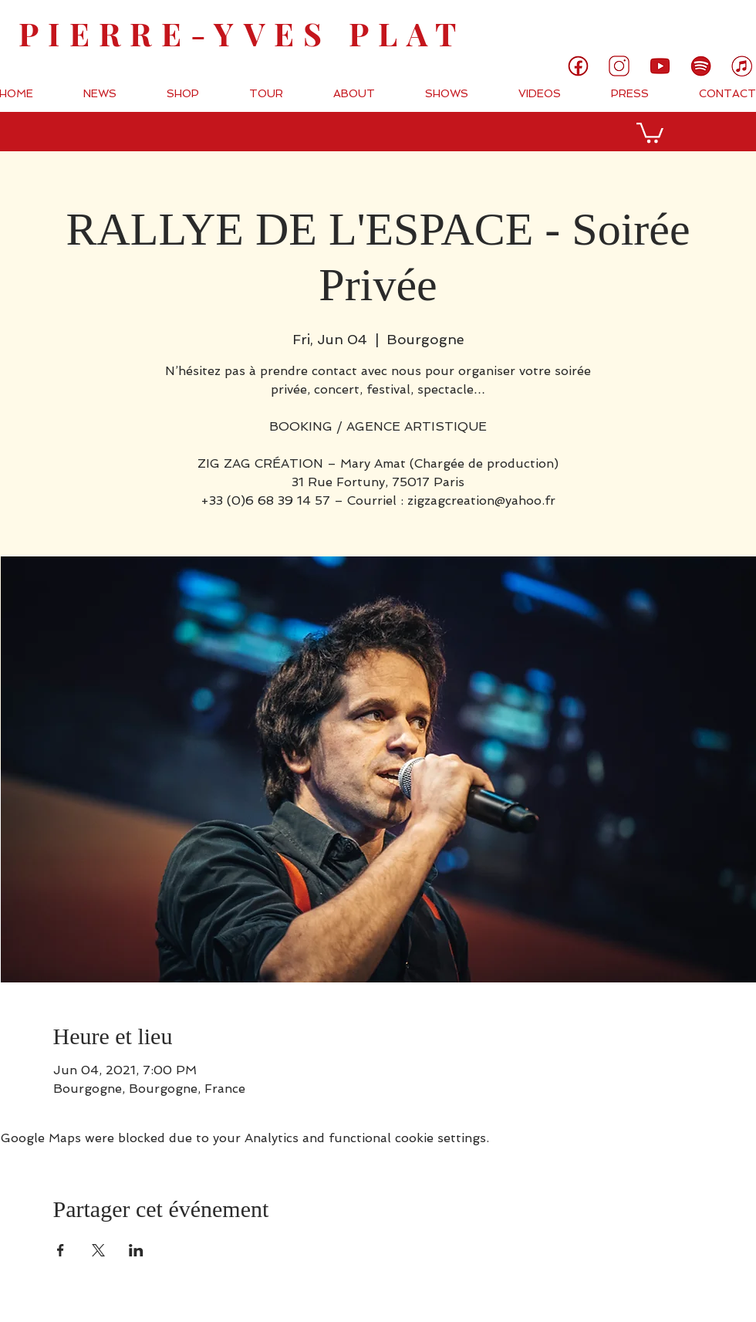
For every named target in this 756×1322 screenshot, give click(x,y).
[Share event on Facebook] (60, 1250)
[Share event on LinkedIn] (136, 1250)
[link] (692, 25)
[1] (578, 66)
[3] (619, 66)
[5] (660, 66)
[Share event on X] (98, 1250)
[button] (649, 131)
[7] (741, 66)
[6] (700, 66)
